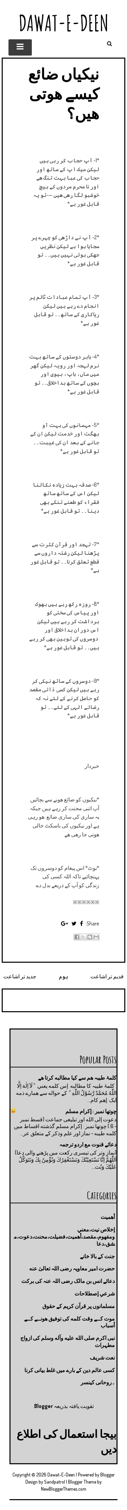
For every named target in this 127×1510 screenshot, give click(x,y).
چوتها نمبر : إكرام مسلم (91, 1111)
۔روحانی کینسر (98, 1382)
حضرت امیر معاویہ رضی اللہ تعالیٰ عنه (72, 1268)
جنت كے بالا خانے (97, 1256)
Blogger (43, 1406)
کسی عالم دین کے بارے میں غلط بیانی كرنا (69, 1370)
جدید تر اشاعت (19, 976)
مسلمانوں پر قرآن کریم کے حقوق (78, 1306)
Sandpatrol (54, 1482)
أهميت (108, 1216)
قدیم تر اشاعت (107, 976)
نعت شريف (102, 1357)
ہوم (63, 976)
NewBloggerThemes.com (63, 1489)
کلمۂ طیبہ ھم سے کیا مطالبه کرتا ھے (77, 1077)
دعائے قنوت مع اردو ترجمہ (88, 1144)
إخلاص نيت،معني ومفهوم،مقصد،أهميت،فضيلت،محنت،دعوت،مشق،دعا (64, 1236)
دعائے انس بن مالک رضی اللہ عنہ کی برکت (68, 1281)
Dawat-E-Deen (64, 23)
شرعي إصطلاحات (95, 1293)
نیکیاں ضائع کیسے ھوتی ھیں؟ (63, 93)
